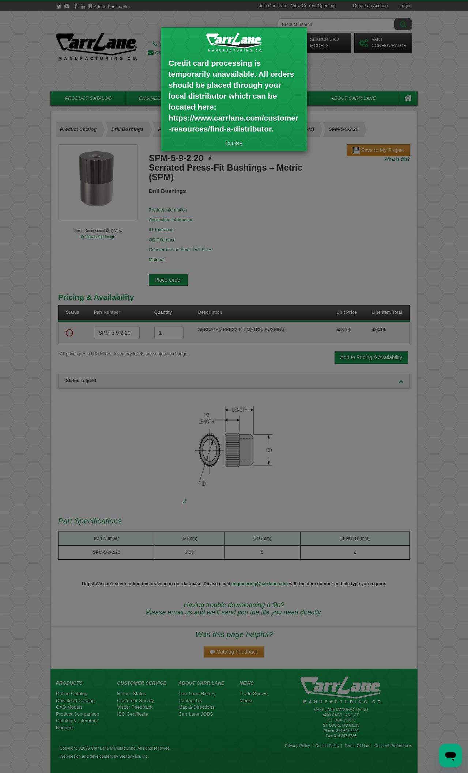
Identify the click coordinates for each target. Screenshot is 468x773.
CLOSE (233, 143)
